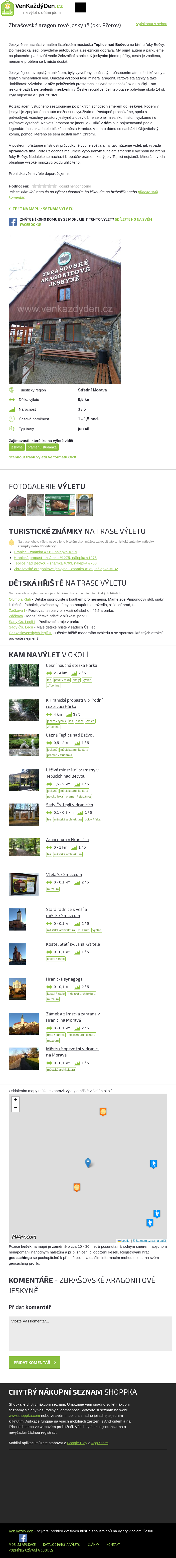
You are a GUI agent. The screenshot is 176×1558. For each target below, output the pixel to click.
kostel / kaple (56, 959)
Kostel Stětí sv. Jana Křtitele (73, 943)
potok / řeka (62, 680)
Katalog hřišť (54, 1545)
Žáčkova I (17, 610)
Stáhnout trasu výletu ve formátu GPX (42, 457)
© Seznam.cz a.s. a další (149, 1241)
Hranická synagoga (64, 978)
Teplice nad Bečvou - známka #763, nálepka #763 (55, 563)
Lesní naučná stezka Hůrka (71, 665)
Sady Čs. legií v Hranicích (69, 804)
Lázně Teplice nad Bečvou (70, 734)
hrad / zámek (55, 1035)
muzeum (53, 889)
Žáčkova (16, 616)
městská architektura (74, 749)
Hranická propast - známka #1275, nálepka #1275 (55, 558)
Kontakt (113, 1545)
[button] (88, 1163)
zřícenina (53, 685)
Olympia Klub (20, 599)
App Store (99, 1443)
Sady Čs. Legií (21, 627)
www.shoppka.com (24, 1415)
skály (76, 680)
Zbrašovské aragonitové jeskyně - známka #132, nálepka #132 (66, 569)
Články (93, 1545)
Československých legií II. (30, 633)
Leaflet (124, 1241)
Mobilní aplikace (22, 1545)
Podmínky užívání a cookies (31, 1550)
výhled (87, 680)
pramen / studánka (42, 447)
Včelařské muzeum (64, 874)
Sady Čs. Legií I (22, 622)
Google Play (77, 1443)
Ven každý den (21, 1531)
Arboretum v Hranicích (67, 839)
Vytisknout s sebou (151, 24)
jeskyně (16, 447)
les (49, 680)
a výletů (73, 1545)
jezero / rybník (56, 721)
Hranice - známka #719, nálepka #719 (45, 552)
